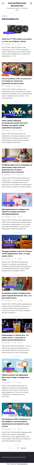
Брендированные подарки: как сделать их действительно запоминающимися (15, 211)
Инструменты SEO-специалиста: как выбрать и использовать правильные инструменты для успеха (16, 422)
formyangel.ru (22, 464)
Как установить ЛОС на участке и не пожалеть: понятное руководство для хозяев (17, 81)
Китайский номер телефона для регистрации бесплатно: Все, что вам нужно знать (16, 295)
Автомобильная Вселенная (17, 4)
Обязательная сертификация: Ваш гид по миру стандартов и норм (15, 377)
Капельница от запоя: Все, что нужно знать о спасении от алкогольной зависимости (15, 337)
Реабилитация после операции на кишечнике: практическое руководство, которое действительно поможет (17, 168)
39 (18, 448)
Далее (23, 448)
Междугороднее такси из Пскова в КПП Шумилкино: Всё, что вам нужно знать (17, 253)
